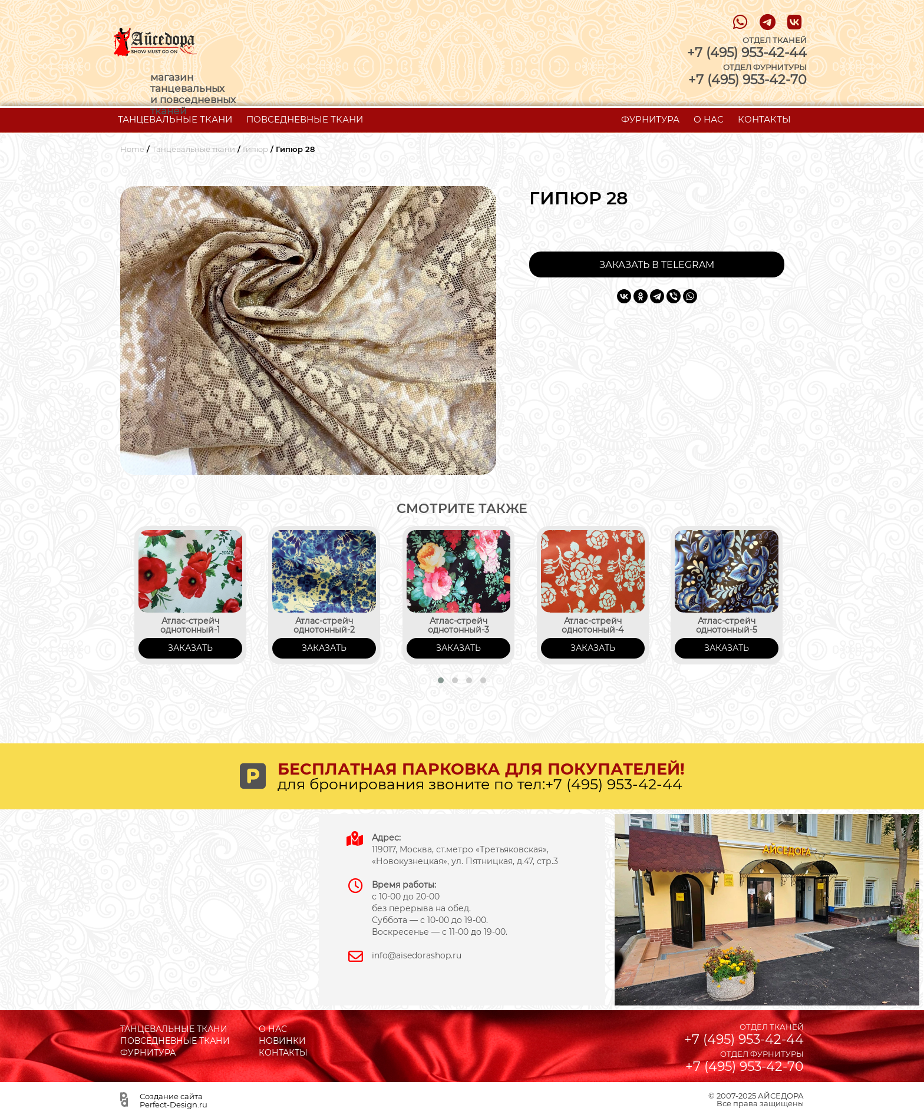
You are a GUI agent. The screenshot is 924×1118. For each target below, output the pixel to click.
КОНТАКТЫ (764, 119)
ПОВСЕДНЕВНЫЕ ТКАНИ (304, 119)
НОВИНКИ (282, 1041)
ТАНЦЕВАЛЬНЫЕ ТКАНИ (175, 119)
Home (132, 149)
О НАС (709, 119)
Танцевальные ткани (193, 149)
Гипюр (255, 149)
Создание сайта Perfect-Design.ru (173, 1100)
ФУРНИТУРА (650, 119)
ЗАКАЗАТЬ (190, 648)
